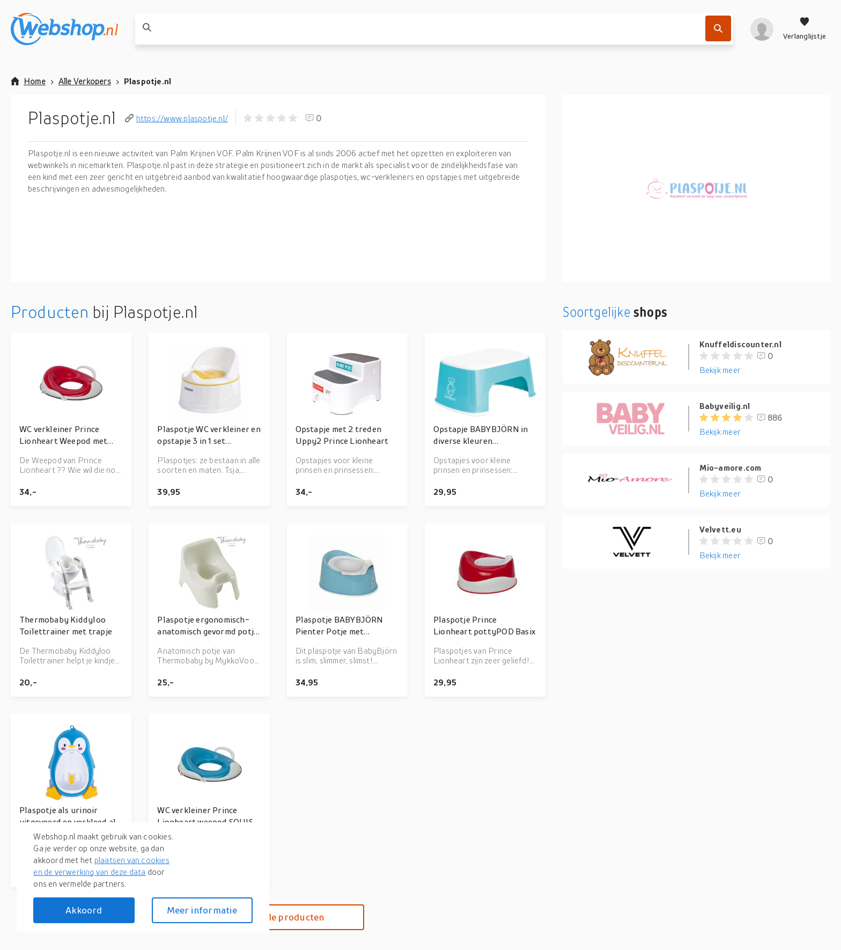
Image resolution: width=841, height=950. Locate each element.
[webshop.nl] (64, 29)
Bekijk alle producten (278, 917)
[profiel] (761, 29)
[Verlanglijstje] (804, 29)
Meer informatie (202, 910)
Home (28, 81)
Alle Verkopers (84, 81)
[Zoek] (718, 28)
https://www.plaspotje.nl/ (176, 118)
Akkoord (83, 910)
